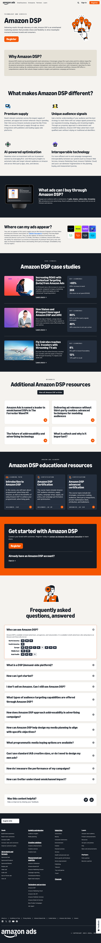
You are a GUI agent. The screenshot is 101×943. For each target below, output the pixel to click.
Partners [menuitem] (85, 855)
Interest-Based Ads (39, 918)
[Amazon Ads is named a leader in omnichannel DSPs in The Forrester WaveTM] (26, 412)
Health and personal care (62, 855)
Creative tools (32, 852)
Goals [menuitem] (3, 830)
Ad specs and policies (88, 842)
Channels (58, 879)
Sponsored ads (5, 857)
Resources (84, 839)
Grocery (57, 852)
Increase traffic (5, 839)
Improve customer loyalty (8, 845)
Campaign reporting (33, 872)
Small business (22, 3)
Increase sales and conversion (9, 842)
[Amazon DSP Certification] (50, 492)
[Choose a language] (10, 821)
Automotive (58, 833)
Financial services (60, 849)
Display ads (4, 866)
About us (4, 918)
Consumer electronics (61, 839)
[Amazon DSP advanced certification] (82, 492)
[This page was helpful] (91, 800)
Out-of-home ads (6, 875)
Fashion (57, 845)
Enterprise (31, 3)
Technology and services (37, 884)
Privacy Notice (27, 918)
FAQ (83, 845)
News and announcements (89, 849)
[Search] (78, 3)
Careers (76, 918)
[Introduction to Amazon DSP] (19, 492)
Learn (45, 3)
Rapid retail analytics (34, 878)
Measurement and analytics (34, 859)
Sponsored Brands (6, 863)
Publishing (58, 864)
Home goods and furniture (62, 858)
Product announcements (89, 836)
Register (94, 3)
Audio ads (4, 872)
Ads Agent (31, 906)
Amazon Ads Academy (88, 833)
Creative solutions (34, 842)
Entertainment (59, 842)
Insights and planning (35, 830)
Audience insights (33, 833)
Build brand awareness (7, 833)
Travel (56, 873)
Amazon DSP (32, 888)
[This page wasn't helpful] (86, 800)
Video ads (4, 869)
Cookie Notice (52, 918)
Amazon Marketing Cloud (35, 891)
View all (3, 878)
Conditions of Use (15, 918)
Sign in (84, 3)
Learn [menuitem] (84, 830)
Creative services (33, 849)
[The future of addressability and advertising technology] (26, 435)
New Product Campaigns (35, 903)
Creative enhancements (35, 845)
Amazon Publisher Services (36, 897)
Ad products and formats (7, 853)
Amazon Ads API (33, 894)
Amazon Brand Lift (33, 866)
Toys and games (59, 870)
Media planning (32, 836)
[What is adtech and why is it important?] (74, 435)
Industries (58, 830)
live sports (38, 233)
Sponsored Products (7, 860)
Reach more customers (8, 836)
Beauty (57, 836)
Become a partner (87, 861)
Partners (39, 3)
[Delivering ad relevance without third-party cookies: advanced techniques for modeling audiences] (74, 412)
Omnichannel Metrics (34, 875)
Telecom (57, 867)
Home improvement (60, 861)
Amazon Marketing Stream (36, 869)
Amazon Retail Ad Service (35, 900)
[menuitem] (10, 868)
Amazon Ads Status (65, 918)
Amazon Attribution (34, 863)
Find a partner (86, 858)
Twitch (31, 233)
